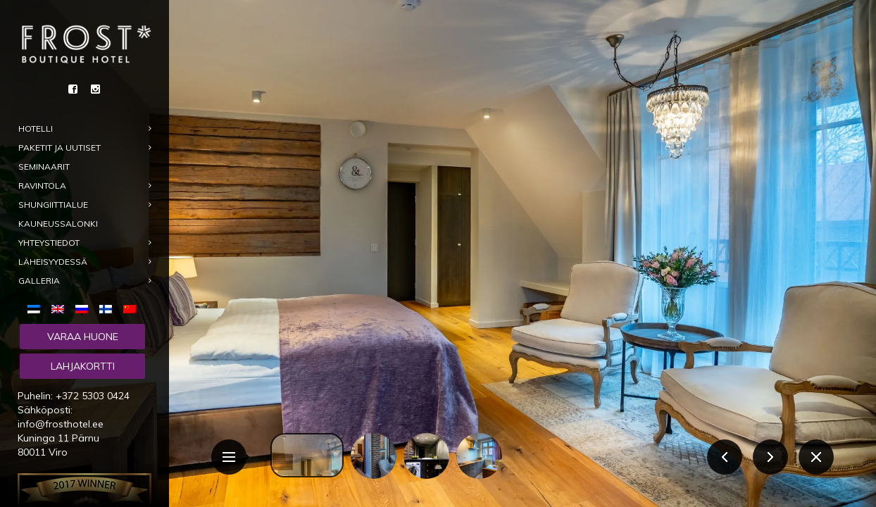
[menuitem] (36, 308)
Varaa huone (82, 336)
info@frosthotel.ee (61, 424)
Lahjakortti (83, 366)
